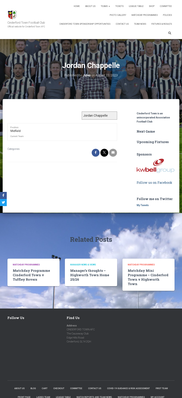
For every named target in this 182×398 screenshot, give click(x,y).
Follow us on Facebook (154, 182)
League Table (136, 6)
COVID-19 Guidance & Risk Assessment (128, 388)
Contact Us (122, 24)
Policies (167, 15)
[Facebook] (3, 195)
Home (77, 6)
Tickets (119, 6)
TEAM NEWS (140, 24)
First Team (162, 388)
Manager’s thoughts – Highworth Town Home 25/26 (89, 274)
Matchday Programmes (145, 15)
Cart (44, 388)
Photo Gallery (118, 15)
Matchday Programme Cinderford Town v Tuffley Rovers (31, 274)
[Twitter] (3, 202)
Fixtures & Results (161, 24)
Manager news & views (83, 264)
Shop (151, 6)
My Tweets (143, 205)
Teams (105, 6)
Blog (33, 388)
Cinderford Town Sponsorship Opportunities (84, 24)
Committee (166, 6)
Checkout (58, 388)
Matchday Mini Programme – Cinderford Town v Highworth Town (148, 277)
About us (90, 6)
